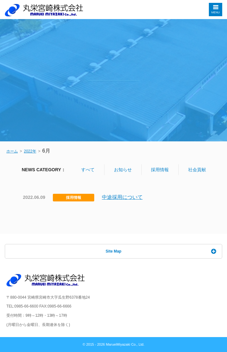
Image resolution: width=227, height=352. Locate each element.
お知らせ (123, 169)
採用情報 (160, 169)
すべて (88, 169)
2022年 (30, 151)
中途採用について (122, 197)
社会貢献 (197, 169)
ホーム (12, 151)
